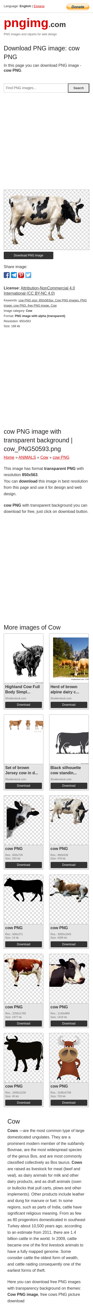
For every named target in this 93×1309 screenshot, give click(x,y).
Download (23, 705)
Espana (39, 6)
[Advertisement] (46, 143)
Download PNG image (28, 255)
